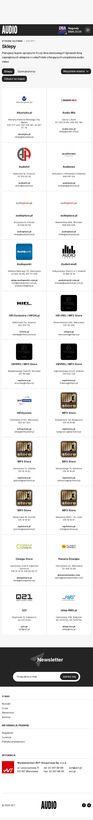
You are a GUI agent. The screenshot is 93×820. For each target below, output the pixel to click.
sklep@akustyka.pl (24, 137)
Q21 (24, 610)
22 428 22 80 (69, 568)
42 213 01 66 (24, 620)
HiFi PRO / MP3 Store (69, 315)
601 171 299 (31, 273)
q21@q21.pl (24, 629)
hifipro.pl (69, 331)
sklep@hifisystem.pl (24, 431)
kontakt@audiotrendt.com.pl (69, 283)
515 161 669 (24, 373)
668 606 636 (68, 225)
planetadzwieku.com (69, 575)
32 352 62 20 (24, 176)
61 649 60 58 (24, 225)
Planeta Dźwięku (69, 559)
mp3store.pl (24, 380)
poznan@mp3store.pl (24, 529)
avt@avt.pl (75, 767)
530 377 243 (13, 125)
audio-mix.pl (69, 129)
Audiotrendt (69, 264)
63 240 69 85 (62, 122)
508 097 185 (76, 122)
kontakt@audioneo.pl (68, 185)
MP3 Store (69, 412)
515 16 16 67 (24, 519)
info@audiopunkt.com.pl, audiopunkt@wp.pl (24, 284)
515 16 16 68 (69, 422)
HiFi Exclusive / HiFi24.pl (24, 315)
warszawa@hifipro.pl (68, 334)
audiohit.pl (24, 183)
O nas (5, 708)
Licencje (6, 737)
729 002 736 (68, 373)
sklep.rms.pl (68, 626)
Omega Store (24, 559)
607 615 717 (24, 325)
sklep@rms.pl (69, 629)
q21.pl (24, 626)
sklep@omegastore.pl (24, 580)
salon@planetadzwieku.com (69, 577)
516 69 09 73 (30, 571)
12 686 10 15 (69, 273)
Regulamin (7, 732)
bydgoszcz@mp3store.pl (69, 431)
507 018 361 (27, 125)
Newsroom (8, 712)
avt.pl (72, 771)
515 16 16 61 (69, 519)
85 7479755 (75, 620)
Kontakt (6, 703)
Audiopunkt (24, 264)
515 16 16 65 (69, 471)
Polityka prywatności (13, 741)
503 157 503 (24, 422)
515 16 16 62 (24, 471)
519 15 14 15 (17, 571)
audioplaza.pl (24, 215)
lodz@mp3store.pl (69, 529)
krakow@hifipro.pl (69, 383)
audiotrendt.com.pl (68, 280)
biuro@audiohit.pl (24, 185)
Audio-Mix (68, 112)
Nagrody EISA (75, 30)
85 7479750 (62, 620)
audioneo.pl (69, 183)
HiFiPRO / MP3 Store (24, 364)
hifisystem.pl (24, 429)
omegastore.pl (24, 577)
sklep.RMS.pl (69, 610)
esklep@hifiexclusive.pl (24, 334)
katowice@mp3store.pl (68, 480)
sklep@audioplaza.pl (24, 234)
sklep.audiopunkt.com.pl (24, 280)
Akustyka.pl (24, 112)
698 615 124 (69, 176)
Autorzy (6, 716)
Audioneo (69, 166)
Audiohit (24, 166)
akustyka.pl (24, 134)
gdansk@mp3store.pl (24, 480)
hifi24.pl (24, 331)
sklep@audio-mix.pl (69, 131)
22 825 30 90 (18, 273)
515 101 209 (69, 325)
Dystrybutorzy (26, 71)
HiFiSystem (24, 412)
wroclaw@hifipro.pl (24, 383)
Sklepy (8, 71)
